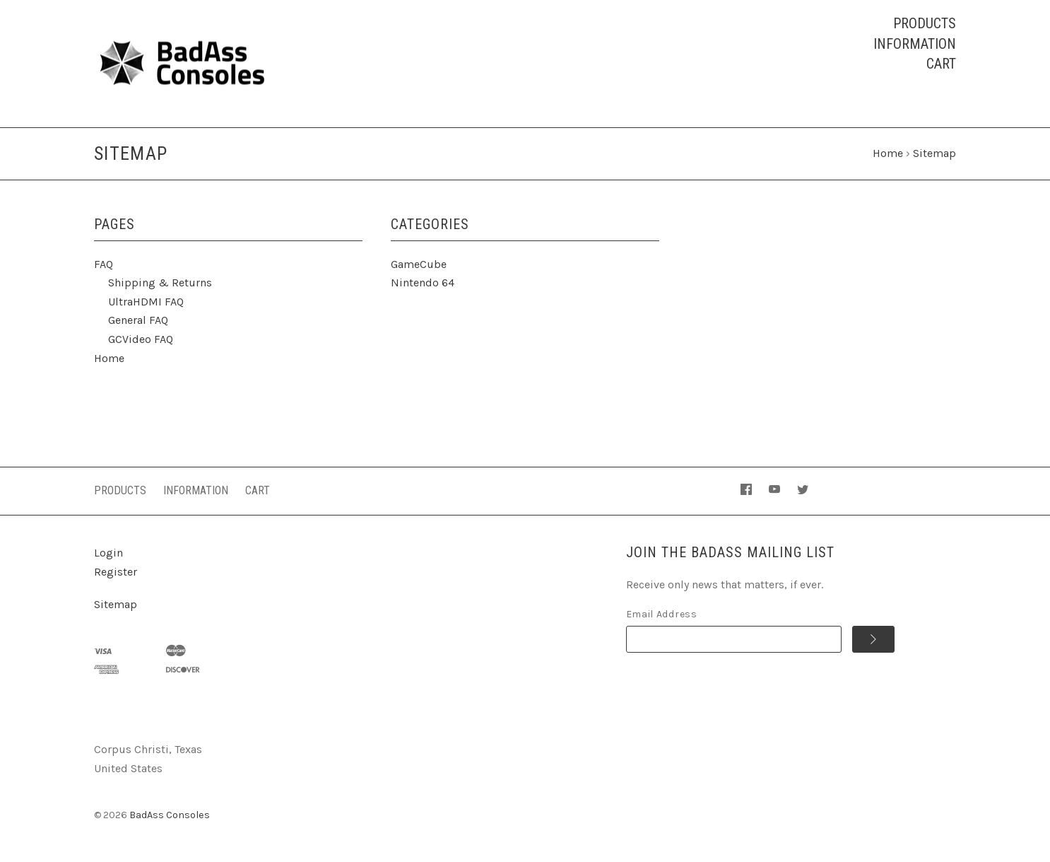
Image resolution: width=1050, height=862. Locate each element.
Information (914, 43)
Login (108, 552)
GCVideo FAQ (140, 339)
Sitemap (115, 604)
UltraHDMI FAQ (146, 301)
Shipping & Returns (160, 282)
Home (109, 358)
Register (115, 571)
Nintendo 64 (422, 282)
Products (924, 23)
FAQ (103, 264)
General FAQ (138, 320)
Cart (941, 63)
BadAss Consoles (169, 815)
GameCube (419, 264)
